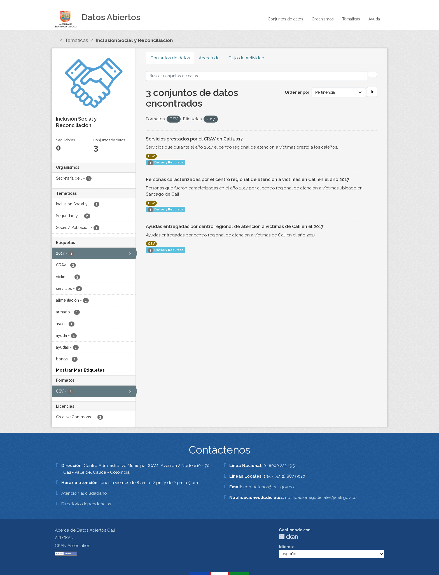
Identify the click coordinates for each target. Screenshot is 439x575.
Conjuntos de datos (285, 19)
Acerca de (209, 57)
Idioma (286, 547)
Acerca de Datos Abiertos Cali (85, 530)
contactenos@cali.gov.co (268, 486)
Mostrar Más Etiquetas (80, 370)
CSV (151, 156)
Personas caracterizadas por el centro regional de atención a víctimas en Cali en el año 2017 (247, 179)
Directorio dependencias (86, 503)
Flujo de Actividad (246, 57)
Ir (372, 92)
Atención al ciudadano (84, 493)
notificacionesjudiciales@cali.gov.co (321, 497)
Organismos (323, 19)
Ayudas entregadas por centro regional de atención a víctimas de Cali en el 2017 (235, 226)
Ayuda (374, 19)
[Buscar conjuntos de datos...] (257, 76)
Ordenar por (297, 92)
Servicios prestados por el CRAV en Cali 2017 (194, 139)
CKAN (288, 536)
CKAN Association (72, 545)
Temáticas (351, 19)
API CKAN (64, 537)
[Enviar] (372, 74)
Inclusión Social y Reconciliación (134, 40)
